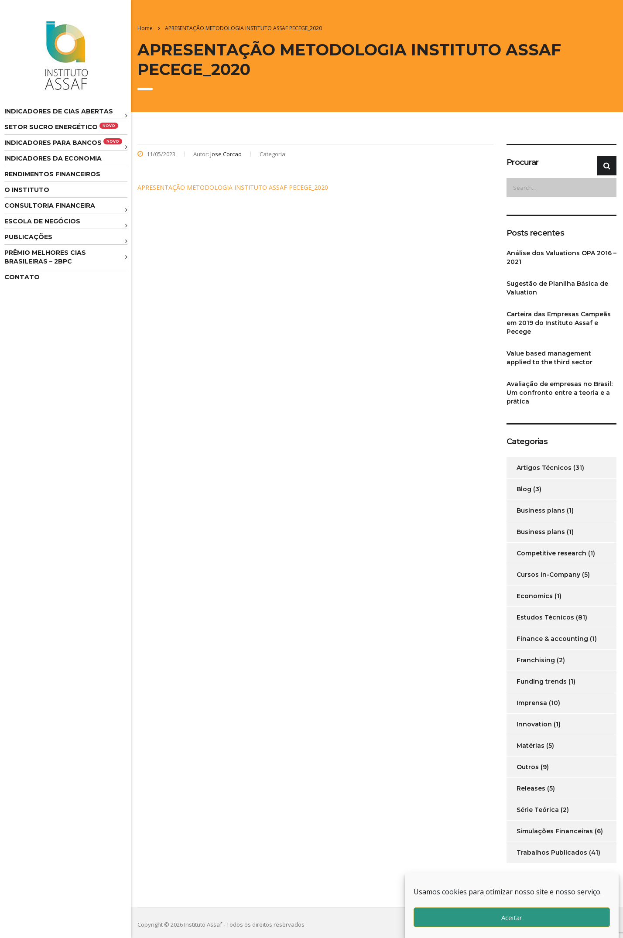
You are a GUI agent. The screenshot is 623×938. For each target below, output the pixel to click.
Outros (528, 767)
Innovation (534, 724)
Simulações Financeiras (555, 831)
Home (145, 28)
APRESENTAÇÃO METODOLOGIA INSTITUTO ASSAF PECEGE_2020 (232, 187)
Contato (22, 277)
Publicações (28, 237)
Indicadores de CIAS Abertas (58, 111)
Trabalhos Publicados (552, 852)
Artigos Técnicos (544, 468)
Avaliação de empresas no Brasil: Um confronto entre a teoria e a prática (560, 392)
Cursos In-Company (548, 575)
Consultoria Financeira (49, 205)
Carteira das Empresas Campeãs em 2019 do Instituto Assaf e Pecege (559, 322)
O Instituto (26, 190)
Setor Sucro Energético (61, 127)
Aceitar (511, 917)
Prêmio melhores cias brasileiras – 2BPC (45, 257)
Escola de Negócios (42, 221)
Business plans (541, 510)
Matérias (530, 746)
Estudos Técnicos (545, 617)
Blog (524, 489)
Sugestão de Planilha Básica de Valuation (557, 288)
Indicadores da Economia (53, 158)
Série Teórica (538, 810)
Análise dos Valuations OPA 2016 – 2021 (561, 257)
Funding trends (542, 681)
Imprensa (532, 703)
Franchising (536, 660)
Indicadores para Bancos (63, 142)
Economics (535, 596)
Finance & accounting (552, 639)
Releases (531, 788)
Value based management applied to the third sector (549, 357)
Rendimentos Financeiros (52, 174)
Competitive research (551, 553)
